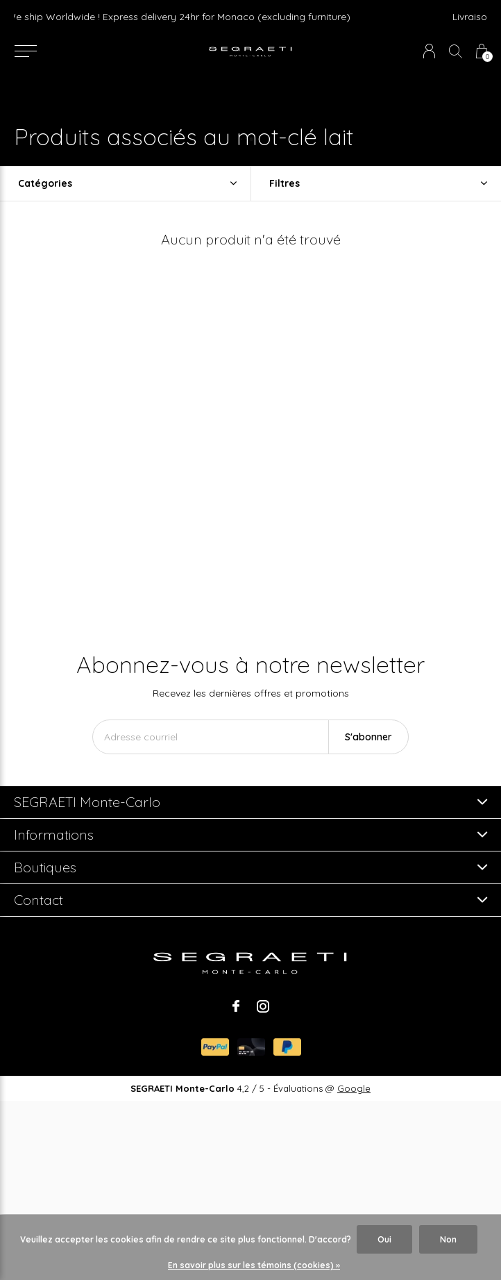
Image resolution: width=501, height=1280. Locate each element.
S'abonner (368, 737)
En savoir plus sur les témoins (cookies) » (254, 1265)
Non (448, 1239)
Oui (384, 1239)
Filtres (284, 183)
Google (354, 1088)
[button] (25, 51)
